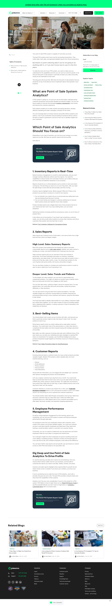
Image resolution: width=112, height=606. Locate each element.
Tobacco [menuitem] (36, 578)
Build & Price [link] (88, 13)
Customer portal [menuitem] (64, 571)
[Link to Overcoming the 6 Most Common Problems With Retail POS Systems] (56, 544)
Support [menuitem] (62, 576)
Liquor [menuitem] (35, 571)
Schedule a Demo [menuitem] (89, 576)
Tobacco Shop (98, 85)
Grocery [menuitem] (36, 576)
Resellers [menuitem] (62, 574)
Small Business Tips (88, 90)
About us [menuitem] (87, 578)
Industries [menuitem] (37, 568)
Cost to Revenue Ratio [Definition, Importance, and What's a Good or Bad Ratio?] (93, 130)
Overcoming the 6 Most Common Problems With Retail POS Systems (93, 118)
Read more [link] (100, 525)
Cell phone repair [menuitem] (38, 581)
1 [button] (18, 93)
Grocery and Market (88, 85)
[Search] (80, 13)
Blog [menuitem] (86, 581)
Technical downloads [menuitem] (65, 581)
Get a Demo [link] (99, 13)
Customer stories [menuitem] (64, 583)
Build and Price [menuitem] (89, 574)
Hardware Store (87, 98)
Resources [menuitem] (87, 583)
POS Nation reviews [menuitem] (90, 588)
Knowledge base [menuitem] (64, 578)
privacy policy (94, 64)
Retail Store (18, 25)
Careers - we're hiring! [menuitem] (90, 593)
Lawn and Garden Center (89, 93)
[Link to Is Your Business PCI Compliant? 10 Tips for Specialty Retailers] (89, 544)
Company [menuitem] (88, 568)
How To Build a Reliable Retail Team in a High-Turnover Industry (93, 137)
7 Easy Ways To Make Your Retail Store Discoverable (93, 112)
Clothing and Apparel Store (90, 95)
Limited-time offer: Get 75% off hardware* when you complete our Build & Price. (56, 5)
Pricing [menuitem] (86, 571)
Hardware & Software (88, 100)
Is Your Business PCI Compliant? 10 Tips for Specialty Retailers (94, 124)
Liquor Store (94, 82)
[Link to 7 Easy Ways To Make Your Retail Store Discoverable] (23, 544)
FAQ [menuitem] (86, 586)
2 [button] (20, 93)
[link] (14, 13)
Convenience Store (88, 87)
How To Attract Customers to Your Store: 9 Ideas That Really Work (93, 142)
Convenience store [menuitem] (39, 574)
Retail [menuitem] (35, 583)
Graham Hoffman (21, 40)
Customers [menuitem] (63, 568)
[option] (19, 84)
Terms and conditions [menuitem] (90, 591)
